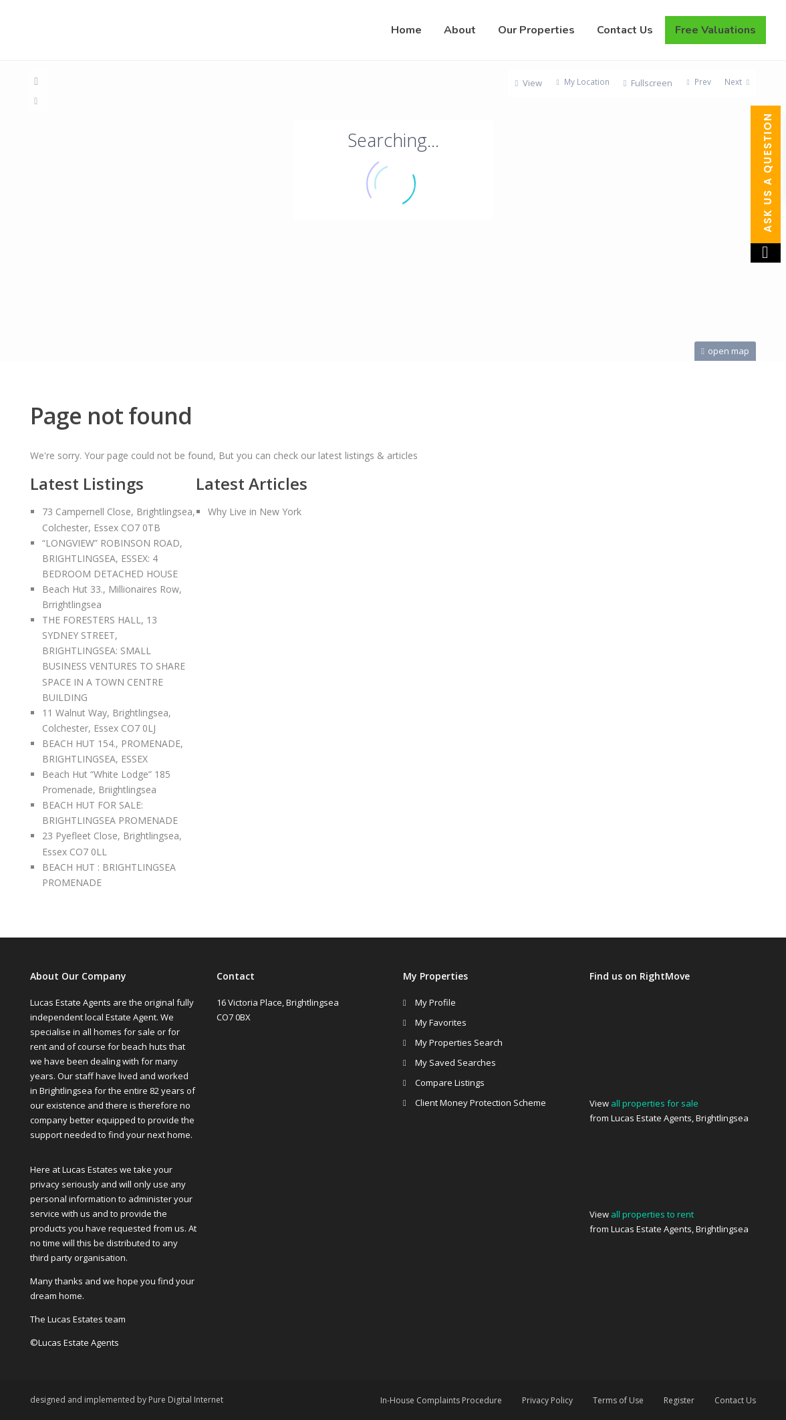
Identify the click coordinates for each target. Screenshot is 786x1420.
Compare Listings (450, 1083)
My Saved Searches (455, 1062)
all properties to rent (652, 1214)
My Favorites (441, 1022)
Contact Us (625, 30)
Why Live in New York (254, 511)
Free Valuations (715, 30)
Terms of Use (618, 1400)
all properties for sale (654, 1103)
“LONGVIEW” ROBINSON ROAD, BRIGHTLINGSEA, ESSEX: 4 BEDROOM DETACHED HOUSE (112, 558)
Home (406, 30)
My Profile (435, 1002)
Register (679, 1400)
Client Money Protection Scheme (480, 1103)
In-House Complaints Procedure (441, 1400)
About (460, 30)
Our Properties (536, 30)
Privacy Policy (547, 1400)
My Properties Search (459, 1042)
